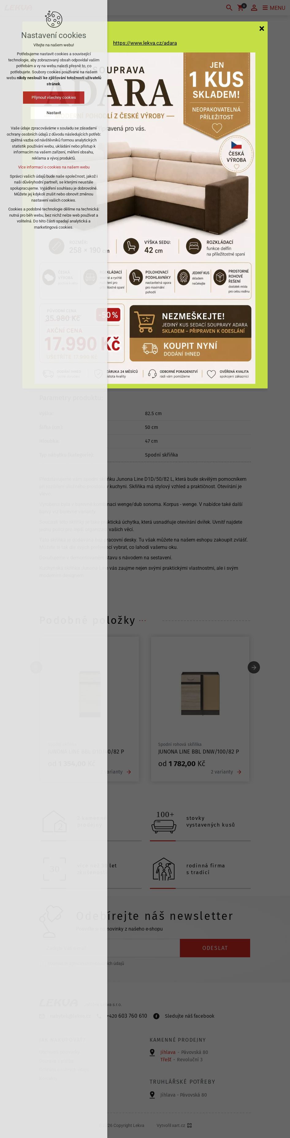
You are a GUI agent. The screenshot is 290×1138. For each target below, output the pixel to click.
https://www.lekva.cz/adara (145, 43)
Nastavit (54, 112)
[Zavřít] (262, 28)
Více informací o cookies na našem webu (54, 167)
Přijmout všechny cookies (54, 97)
